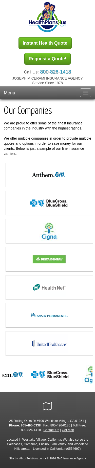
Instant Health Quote (45, 43)
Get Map (68, 430)
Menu (9, 92)
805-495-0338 (31, 425)
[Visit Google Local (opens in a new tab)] (47, 406)
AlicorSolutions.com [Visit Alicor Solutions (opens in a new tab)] (31, 458)
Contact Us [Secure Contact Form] (51, 430)
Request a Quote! (47, 58)
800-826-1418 (55, 71)
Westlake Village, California (41, 439)
